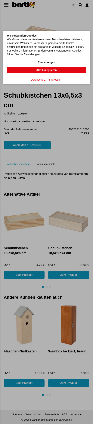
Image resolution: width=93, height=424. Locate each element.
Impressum (55, 79)
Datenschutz (38, 79)
